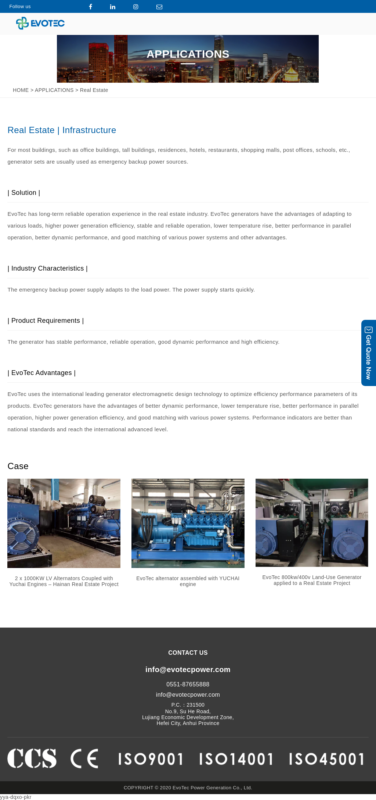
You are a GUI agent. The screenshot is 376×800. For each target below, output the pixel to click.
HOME (21, 90)
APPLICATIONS (54, 90)
